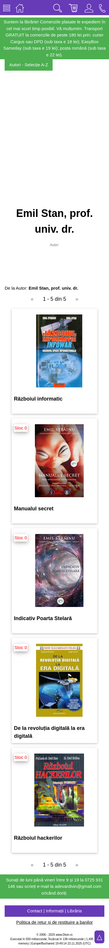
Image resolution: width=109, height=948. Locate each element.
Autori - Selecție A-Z (28, 64)
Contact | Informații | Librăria (54, 910)
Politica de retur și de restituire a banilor (54, 922)
